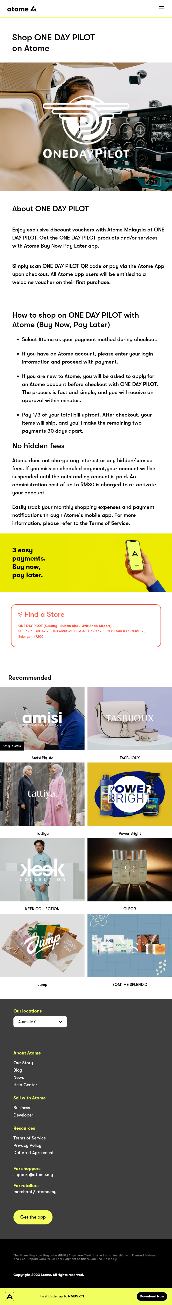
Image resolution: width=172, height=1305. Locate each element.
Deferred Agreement (33, 1152)
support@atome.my (33, 1174)
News (18, 1077)
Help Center (25, 1084)
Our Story (23, 1062)
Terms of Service (29, 1138)
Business (21, 1107)
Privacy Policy (27, 1145)
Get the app (33, 1217)
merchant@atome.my (34, 1191)
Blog (17, 1070)
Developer (23, 1115)
